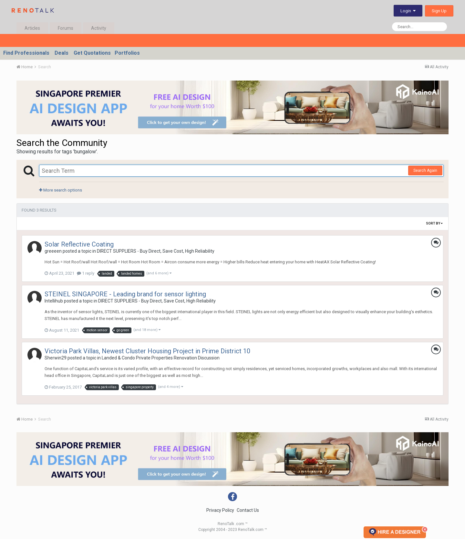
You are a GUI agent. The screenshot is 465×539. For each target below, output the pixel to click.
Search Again (425, 170)
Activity (98, 28)
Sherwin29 (56, 357)
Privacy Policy (220, 510)
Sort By (434, 223)
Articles (32, 28)
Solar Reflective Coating (79, 244)
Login (408, 10)
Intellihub (54, 300)
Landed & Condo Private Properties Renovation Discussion (161, 357)
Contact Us (248, 510)
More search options (60, 190)
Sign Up (439, 10)
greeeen (53, 251)
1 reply (85, 273)
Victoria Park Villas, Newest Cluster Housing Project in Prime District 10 (147, 351)
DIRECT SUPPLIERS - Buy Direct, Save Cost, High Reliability (155, 251)
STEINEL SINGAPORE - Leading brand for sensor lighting (125, 294)
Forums (65, 28)
